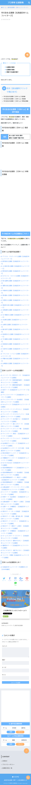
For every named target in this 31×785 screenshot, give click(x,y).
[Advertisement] (15, 38)
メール (4, 667)
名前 (4, 660)
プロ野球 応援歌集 (16, 2)
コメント (4, 646)
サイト (4, 675)
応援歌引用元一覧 (7, 768)
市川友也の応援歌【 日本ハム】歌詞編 (14, 96)
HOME (15, 777)
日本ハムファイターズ (8, 625)
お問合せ (4, 761)
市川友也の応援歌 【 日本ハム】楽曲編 (15, 99)
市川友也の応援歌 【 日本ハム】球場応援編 (16, 101)
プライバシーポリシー (8, 764)
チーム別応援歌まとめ (20, 780)
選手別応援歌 (19, 625)
